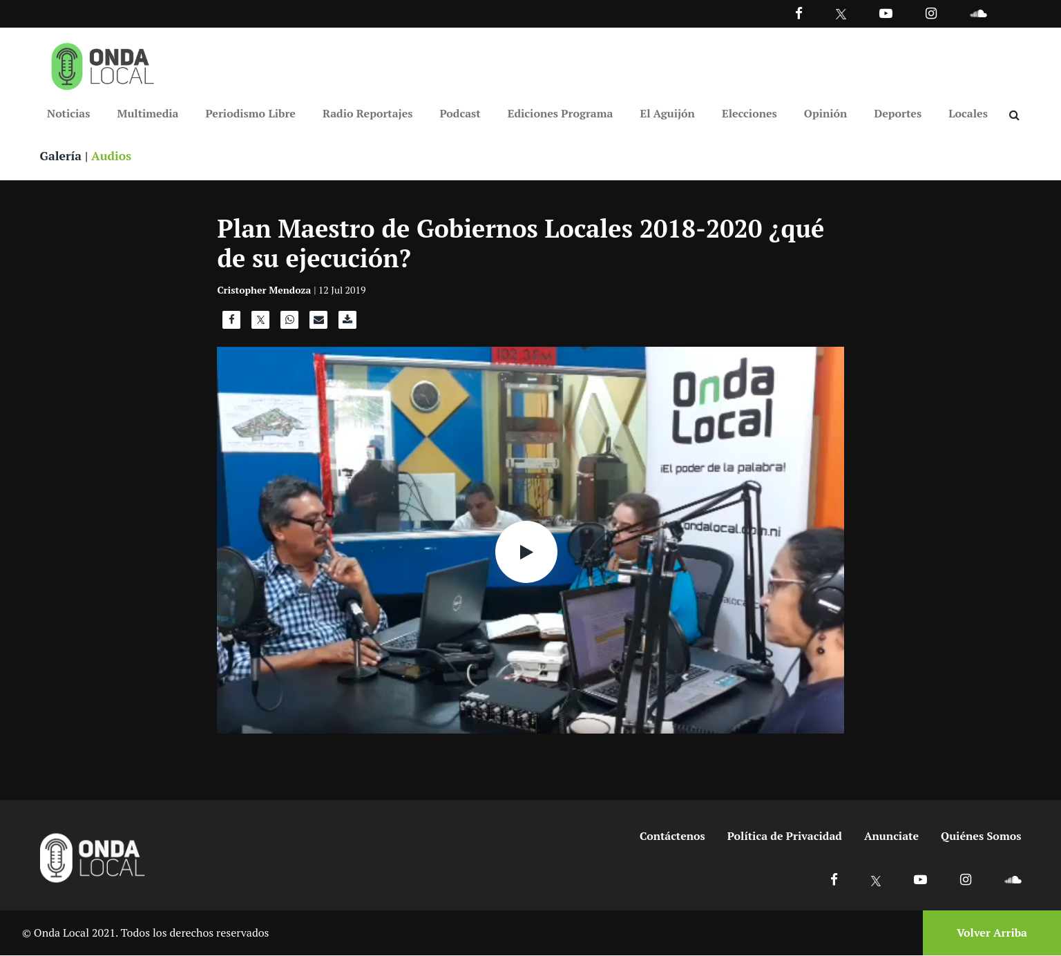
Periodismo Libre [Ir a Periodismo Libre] (251, 113)
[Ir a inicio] (103, 63)
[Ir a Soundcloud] (1012, 879)
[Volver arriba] (988, 933)
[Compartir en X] (260, 324)
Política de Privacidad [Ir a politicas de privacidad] (784, 836)
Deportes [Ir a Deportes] (897, 113)
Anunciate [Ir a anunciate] (891, 836)
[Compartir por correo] (318, 324)
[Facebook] (799, 12)
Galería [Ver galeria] (61, 156)
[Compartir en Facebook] (231, 324)
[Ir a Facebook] (834, 879)
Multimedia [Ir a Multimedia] (148, 113)
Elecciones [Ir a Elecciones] (749, 113)
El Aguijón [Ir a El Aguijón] (667, 113)
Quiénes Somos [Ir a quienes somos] (981, 836)
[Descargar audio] (347, 324)
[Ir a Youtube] (885, 12)
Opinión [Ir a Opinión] (826, 113)
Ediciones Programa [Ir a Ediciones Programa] (560, 113)
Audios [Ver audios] (113, 156)
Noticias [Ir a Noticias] (68, 113)
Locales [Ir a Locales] (968, 113)
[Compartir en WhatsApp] (289, 324)
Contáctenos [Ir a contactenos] (672, 836)
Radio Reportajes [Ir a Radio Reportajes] (368, 113)
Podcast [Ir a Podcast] (460, 113)
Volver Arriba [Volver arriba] (992, 933)
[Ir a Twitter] (841, 14)
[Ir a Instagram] (931, 12)
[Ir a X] (876, 879)
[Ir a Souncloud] (978, 12)
